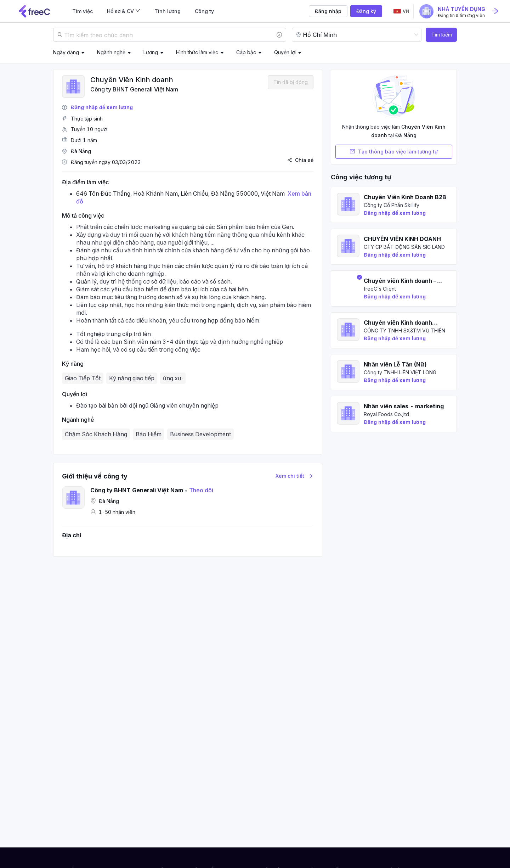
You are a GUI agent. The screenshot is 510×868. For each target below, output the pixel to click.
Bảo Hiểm (149, 434)
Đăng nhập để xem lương (102, 107)
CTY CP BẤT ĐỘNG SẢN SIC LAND (404, 247)
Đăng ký (366, 11)
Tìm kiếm (441, 35)
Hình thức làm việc (197, 52)
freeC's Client (380, 289)
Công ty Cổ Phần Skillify (391, 205)
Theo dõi (199, 490)
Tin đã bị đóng (290, 82)
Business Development (200, 434)
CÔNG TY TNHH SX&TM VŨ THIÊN (404, 330)
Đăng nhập (328, 11)
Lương (150, 52)
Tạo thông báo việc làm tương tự (394, 152)
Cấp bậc (246, 52)
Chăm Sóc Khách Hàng (96, 434)
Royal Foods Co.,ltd (386, 414)
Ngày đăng (66, 52)
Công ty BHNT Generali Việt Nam (134, 89)
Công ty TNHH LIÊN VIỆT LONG (400, 372)
